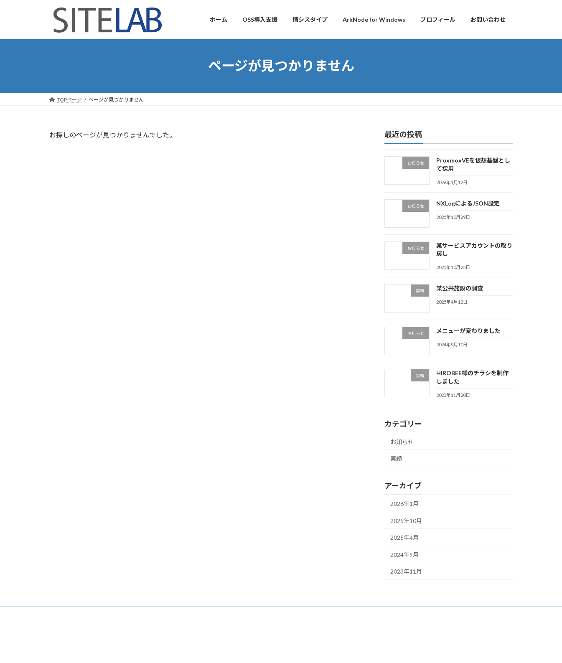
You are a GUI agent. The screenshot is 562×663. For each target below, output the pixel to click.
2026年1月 (404, 503)
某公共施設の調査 (459, 288)
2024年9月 (404, 554)
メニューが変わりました (468, 330)
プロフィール (72, 614)
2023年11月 (406, 571)
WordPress (244, 648)
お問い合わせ (119, 614)
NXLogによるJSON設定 (467, 202)
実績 (396, 458)
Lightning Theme (281, 648)
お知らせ (402, 441)
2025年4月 (404, 537)
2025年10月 (406, 520)
